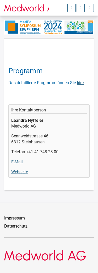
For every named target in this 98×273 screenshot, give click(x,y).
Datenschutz (15, 226)
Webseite (19, 171)
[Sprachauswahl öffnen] (81, 8)
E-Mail (17, 161)
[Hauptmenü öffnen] (90, 8)
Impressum (14, 218)
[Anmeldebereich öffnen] (71, 8)
